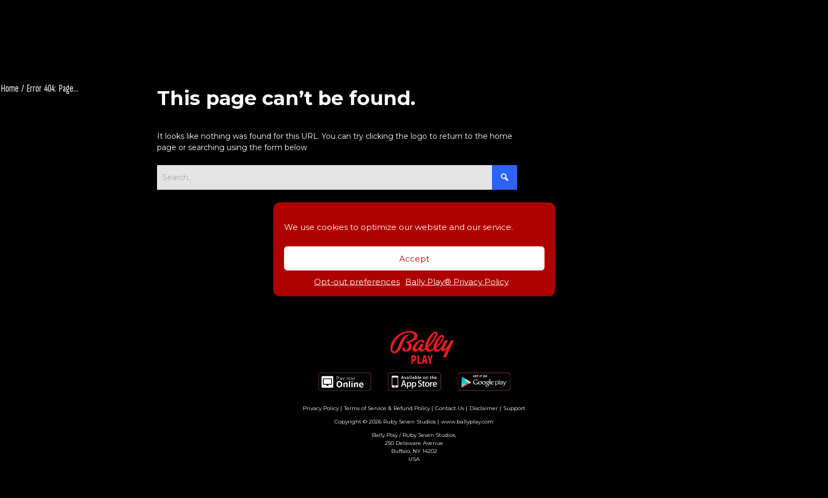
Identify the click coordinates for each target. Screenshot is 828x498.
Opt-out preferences (357, 282)
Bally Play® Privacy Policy (457, 282)
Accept (414, 258)
